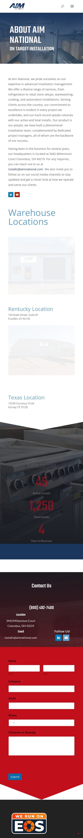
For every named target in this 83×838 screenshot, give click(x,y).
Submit (15, 780)
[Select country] (12, 726)
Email (13, 702)
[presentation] (32, 775)
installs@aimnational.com (25, 169)
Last (45, 677)
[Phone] (41, 726)
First (10, 677)
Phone (14, 719)
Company (15, 685)
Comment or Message (23, 736)
